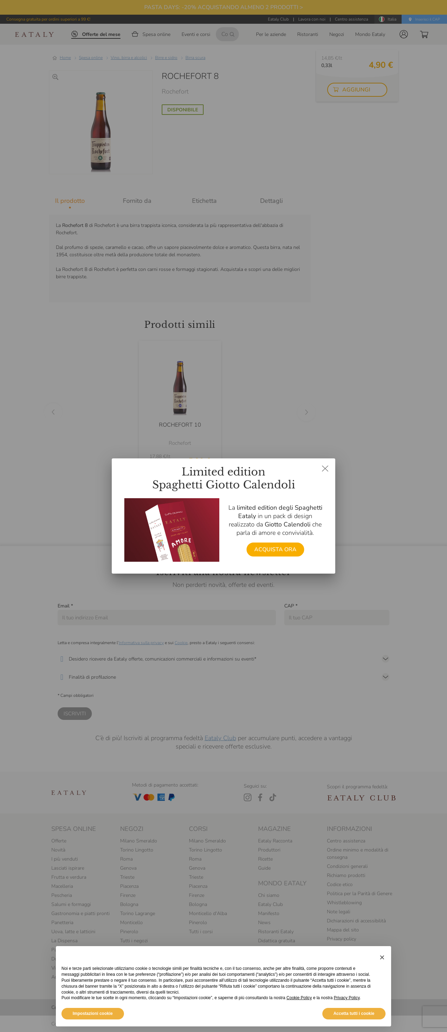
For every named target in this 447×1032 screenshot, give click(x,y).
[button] (382, 957)
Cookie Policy (299, 997)
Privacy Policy (347, 997)
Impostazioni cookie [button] (93, 1013)
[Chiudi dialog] (325, 468)
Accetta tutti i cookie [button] (354, 1013)
